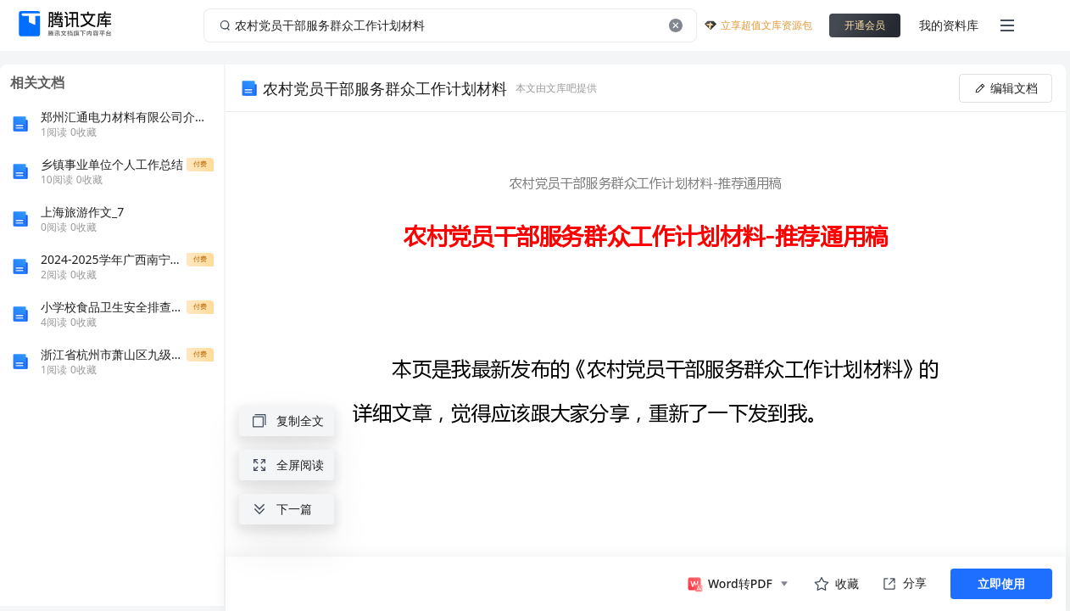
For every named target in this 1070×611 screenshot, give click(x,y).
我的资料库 (948, 25)
